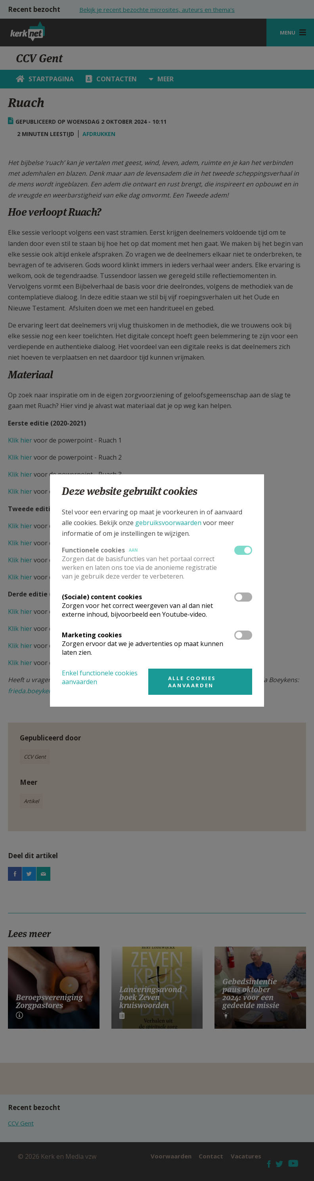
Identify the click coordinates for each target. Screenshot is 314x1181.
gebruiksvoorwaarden (168, 522)
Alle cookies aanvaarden (192, 682)
